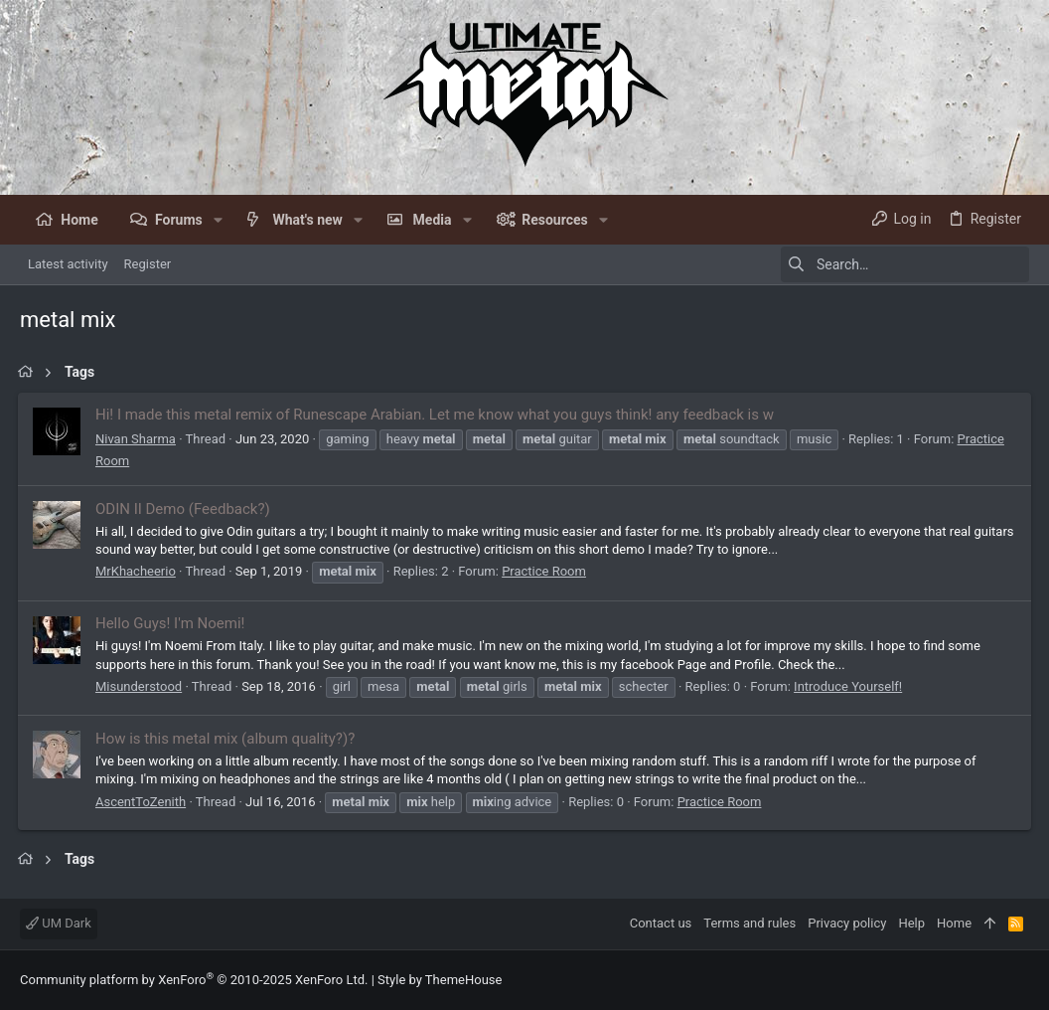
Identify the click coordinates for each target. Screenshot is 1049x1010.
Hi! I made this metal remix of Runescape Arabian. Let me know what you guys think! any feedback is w (436, 414)
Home (954, 923)
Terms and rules (749, 923)
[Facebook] (1020, 980)
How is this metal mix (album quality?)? (227, 739)
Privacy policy (847, 923)
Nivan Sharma (137, 438)
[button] (218, 220)
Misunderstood (140, 686)
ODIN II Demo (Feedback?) (184, 509)
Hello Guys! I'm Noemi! (171, 623)
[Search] (905, 264)
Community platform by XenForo (194, 979)
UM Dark (58, 923)
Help (911, 923)
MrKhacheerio (137, 571)
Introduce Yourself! (850, 686)
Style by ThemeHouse (439, 979)
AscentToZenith (142, 801)
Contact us (661, 923)
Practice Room (546, 571)
